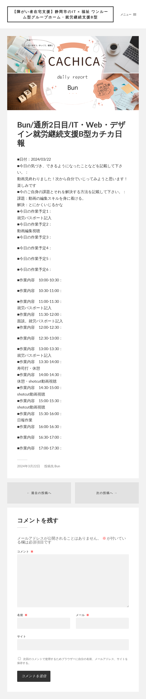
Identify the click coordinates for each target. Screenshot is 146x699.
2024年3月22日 (28, 466)
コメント (25, 551)
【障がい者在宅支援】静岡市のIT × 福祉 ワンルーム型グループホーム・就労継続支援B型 (60, 14)
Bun (57, 466)
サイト (21, 636)
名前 (22, 615)
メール (82, 615)
